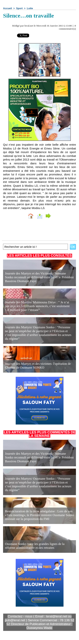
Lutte (30, 8)
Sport (19, 8)
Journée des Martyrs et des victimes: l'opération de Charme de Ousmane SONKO (38, 365)
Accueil (7, 8)
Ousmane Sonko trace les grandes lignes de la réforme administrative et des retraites (34, 546)
